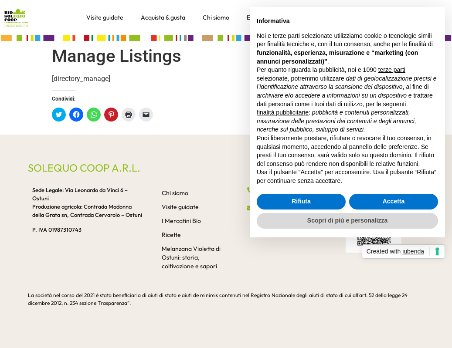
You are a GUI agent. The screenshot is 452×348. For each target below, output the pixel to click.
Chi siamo (216, 17)
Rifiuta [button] (301, 201)
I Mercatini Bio (181, 221)
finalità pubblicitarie (283, 112)
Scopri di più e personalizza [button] (347, 220)
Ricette (171, 235)
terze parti (391, 69)
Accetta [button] (394, 201)
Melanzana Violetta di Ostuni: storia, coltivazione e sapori (191, 257)
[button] (226, 37)
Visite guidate (104, 17)
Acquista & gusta (163, 17)
